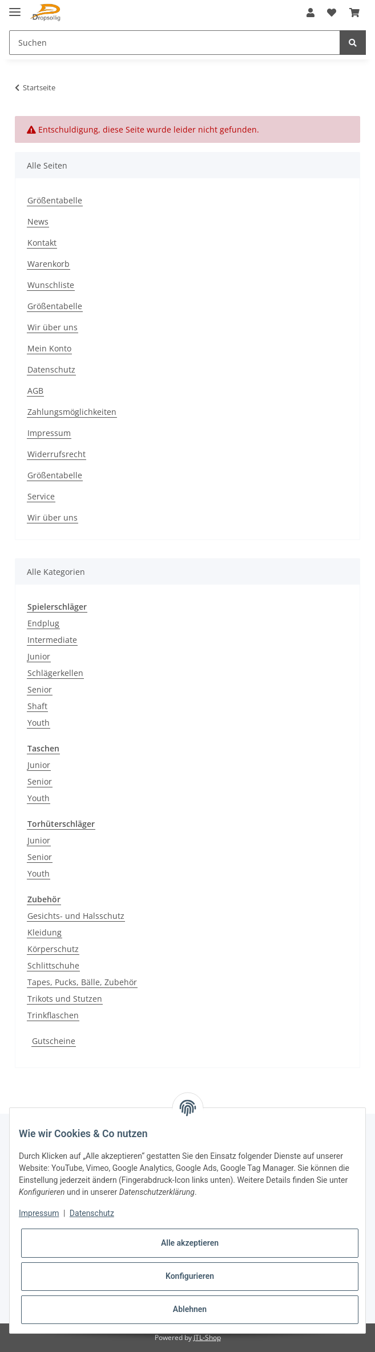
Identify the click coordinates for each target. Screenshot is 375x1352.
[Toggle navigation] (15, 7)
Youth (38, 722)
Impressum (49, 432)
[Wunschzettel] (331, 12)
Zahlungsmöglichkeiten (71, 411)
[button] (310, 12)
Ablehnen (190, 1309)
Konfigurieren (190, 1276)
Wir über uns (52, 327)
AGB (35, 390)
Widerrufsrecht (56, 454)
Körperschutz (53, 948)
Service (41, 496)
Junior (38, 656)
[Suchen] (174, 42)
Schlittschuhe (53, 965)
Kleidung (44, 932)
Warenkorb (48, 263)
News (38, 221)
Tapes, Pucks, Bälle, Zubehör (82, 982)
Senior (39, 689)
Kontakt (42, 242)
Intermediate (52, 639)
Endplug (43, 623)
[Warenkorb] (354, 12)
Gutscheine (53, 1040)
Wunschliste (50, 284)
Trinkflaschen (53, 1015)
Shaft (37, 706)
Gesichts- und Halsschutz (75, 915)
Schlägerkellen (55, 672)
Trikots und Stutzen (64, 998)
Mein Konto (49, 348)
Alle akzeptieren (190, 1242)
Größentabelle (54, 200)
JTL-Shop (207, 1337)
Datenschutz (51, 369)
